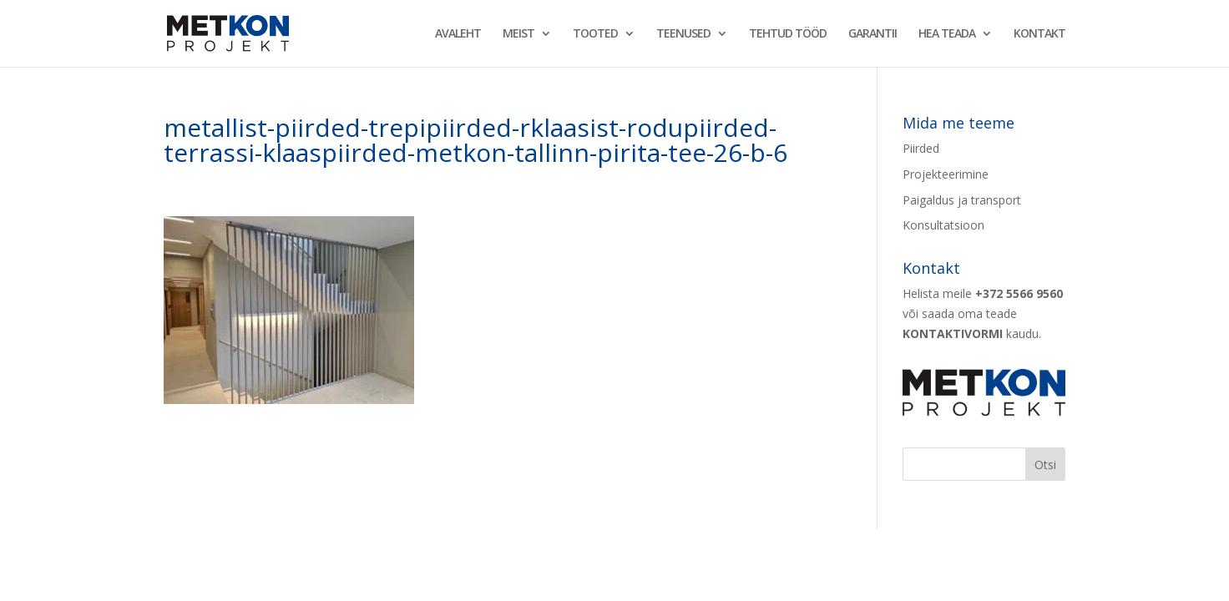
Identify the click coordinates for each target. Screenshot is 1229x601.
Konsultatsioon (943, 225)
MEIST (518, 34)
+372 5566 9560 (1019, 293)
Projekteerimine (946, 174)
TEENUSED (683, 34)
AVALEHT (458, 34)
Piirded (921, 148)
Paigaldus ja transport (962, 200)
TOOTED (595, 34)
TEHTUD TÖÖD (788, 34)
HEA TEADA (946, 34)
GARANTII (872, 34)
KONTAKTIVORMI (953, 333)
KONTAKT (1039, 34)
